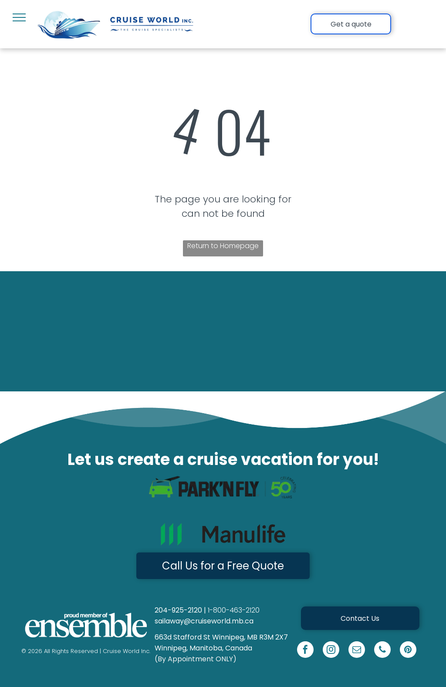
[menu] (19, 17)
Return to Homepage (223, 246)
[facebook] (305, 650)
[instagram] (331, 650)
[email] (356, 650)
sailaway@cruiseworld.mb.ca (204, 621)
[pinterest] (408, 650)
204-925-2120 (178, 610)
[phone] (382, 650)
